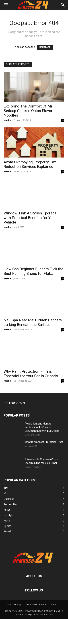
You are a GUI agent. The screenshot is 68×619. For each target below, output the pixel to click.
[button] (6, 5)
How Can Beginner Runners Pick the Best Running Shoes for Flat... (33, 271)
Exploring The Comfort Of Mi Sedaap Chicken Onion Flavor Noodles (28, 110)
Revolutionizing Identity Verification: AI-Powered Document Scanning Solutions (42, 427)
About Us (56, 604)
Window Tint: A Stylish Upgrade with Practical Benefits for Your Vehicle (30, 217)
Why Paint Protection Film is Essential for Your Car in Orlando (31, 373)
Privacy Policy (14, 604)
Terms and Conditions (36, 604)
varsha (7, 120)
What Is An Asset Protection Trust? (44, 441)
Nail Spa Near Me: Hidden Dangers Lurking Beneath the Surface (33, 322)
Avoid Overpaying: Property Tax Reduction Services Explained (30, 164)
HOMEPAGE (44, 47)
